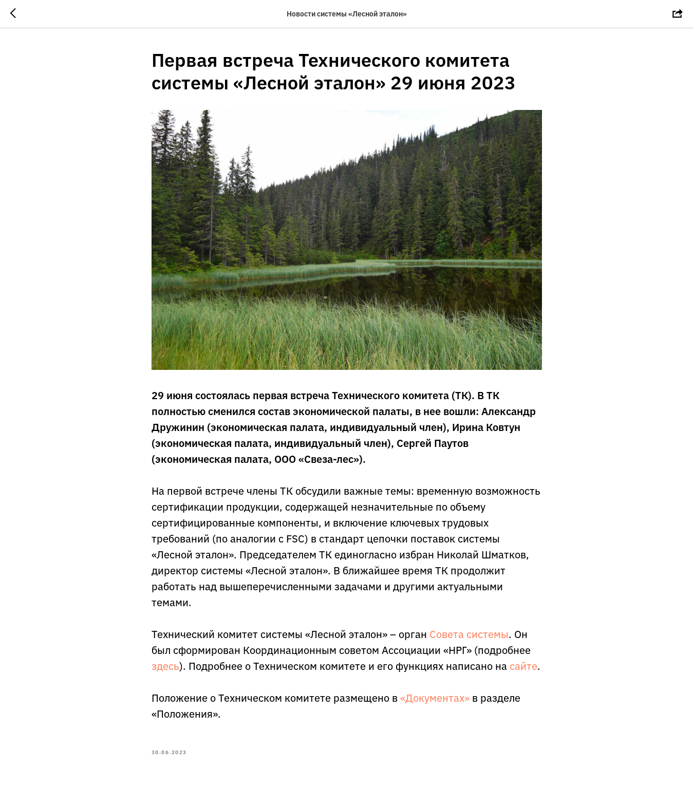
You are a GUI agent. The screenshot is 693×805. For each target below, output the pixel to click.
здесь (165, 666)
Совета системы (469, 634)
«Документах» (435, 698)
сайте (523, 666)
